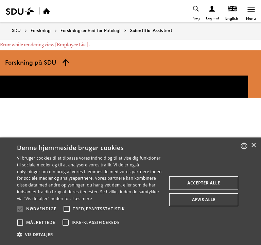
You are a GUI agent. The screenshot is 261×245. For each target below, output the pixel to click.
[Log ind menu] (212, 11)
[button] (20, 209)
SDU (16, 30)
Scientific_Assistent (151, 30)
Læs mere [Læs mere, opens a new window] (82, 198)
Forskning (41, 30)
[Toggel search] (196, 11)
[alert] (130, 191)
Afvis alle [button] (203, 199)
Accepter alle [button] (203, 183)
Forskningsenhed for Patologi (90, 30)
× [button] (253, 145)
